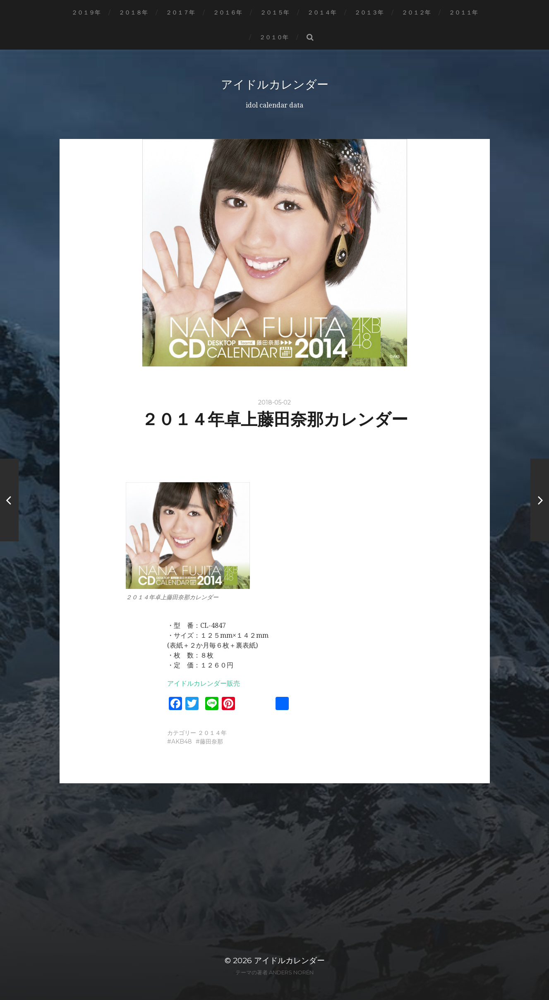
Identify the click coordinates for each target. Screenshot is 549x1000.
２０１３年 (369, 12)
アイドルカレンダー (274, 84)
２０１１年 (463, 12)
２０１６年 (227, 12)
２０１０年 (273, 37)
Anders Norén (291, 972)
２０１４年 (321, 12)
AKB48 (181, 741)
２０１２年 (416, 12)
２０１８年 (133, 12)
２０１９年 (86, 12)
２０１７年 (180, 12)
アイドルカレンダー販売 (203, 683)
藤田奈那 (211, 741)
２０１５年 (274, 12)
